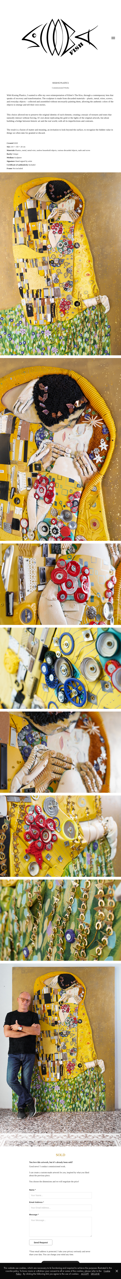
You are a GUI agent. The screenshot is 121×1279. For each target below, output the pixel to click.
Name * (32, 1190)
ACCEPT (85, 1273)
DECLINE (95, 1273)
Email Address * (36, 1202)
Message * (34, 1215)
